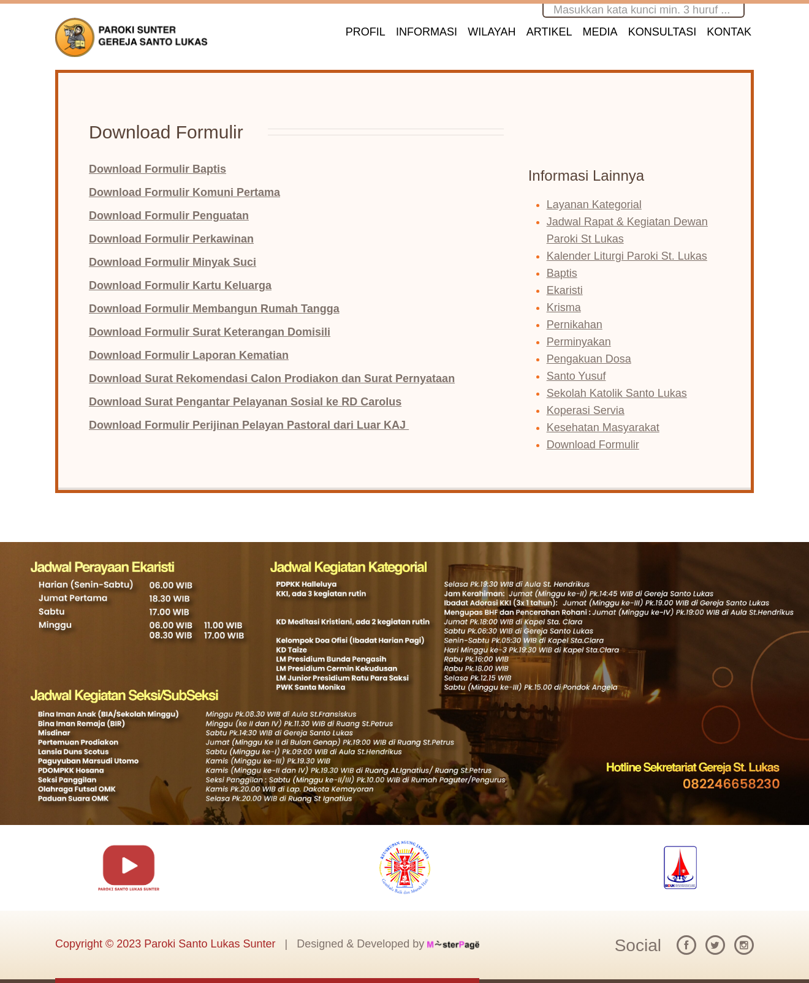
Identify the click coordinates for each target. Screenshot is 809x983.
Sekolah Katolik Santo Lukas (617, 393)
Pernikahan (574, 324)
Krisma (564, 307)
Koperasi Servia (586, 410)
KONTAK (729, 32)
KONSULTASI (662, 32)
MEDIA (600, 32)
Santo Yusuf (576, 376)
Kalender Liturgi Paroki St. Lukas (627, 256)
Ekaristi (565, 290)
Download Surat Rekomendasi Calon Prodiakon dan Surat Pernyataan (272, 378)
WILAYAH (491, 32)
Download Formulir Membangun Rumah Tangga (214, 309)
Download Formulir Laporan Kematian (189, 355)
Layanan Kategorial (594, 204)
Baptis (562, 273)
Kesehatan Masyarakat (603, 427)
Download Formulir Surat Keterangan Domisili (209, 332)
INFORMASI (426, 32)
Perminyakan (579, 342)
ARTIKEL (549, 32)
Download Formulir (593, 445)
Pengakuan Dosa (589, 359)
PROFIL (366, 32)
